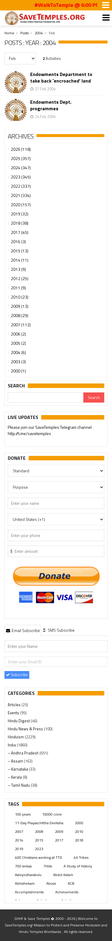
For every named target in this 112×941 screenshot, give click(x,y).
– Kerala (15, 777)
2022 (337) (21, 186)
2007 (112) (21, 325)
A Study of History (78, 866)
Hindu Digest (19, 721)
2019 (19, 849)
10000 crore (52, 814)
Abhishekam (25, 883)
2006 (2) (18, 334)
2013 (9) (18, 269)
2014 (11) (19, 260)
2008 (39, 831)
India (12, 745)
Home (9, 33)
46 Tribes (81, 857)
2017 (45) (19, 232)
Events (14, 713)
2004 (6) (18, 352)
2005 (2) (18, 343)
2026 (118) (21, 149)
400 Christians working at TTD (38, 857)
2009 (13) (19, 306)
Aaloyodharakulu (28, 875)
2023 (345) (21, 177)
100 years (22, 814)
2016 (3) (18, 241)
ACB (71, 883)
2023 (39, 849)
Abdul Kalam (63, 875)
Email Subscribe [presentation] (22, 630)
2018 (79, 840)
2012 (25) (19, 278)
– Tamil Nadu (19, 785)
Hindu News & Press (26, 729)
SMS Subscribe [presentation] (58, 630)
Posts (24, 33)
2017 (59, 840)
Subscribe (17, 675)
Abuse (51, 883)
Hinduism (16, 737)
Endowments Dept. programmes (50, 105)
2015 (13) (19, 251)
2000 (79, 823)
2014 (19, 840)
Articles (15, 705)
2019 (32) (19, 214)
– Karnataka (18, 769)
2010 (79, 831)
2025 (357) (21, 158)
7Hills (47, 866)
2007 (19, 831)
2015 (39, 840)
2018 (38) (19, 223)
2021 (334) (21, 195)
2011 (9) (18, 288)
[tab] (22, 630)
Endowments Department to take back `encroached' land (61, 77)
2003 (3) (18, 361)
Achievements (66, 892)
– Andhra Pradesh (23, 753)
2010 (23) (19, 297)
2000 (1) (18, 371)
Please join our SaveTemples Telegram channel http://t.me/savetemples (50, 430)
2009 (59, 831)
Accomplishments (29, 892)
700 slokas (23, 866)
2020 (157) (21, 204)
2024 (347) (21, 167)
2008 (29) (19, 315)
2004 (39, 33)
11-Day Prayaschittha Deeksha (39, 823)
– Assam (16, 761)
